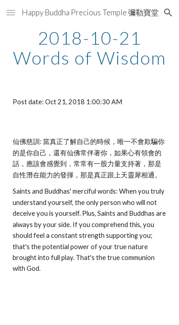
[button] (11, 12)
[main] (89, 47)
